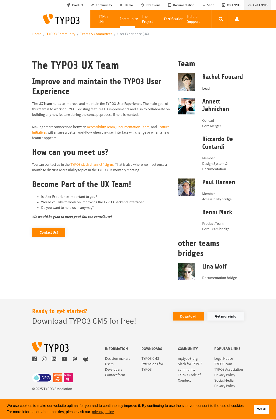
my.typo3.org (188, 358)
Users (109, 364)
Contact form (115, 374)
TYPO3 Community (60, 33)
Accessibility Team (101, 126)
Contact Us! (49, 232)
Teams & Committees (96, 33)
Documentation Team (132, 126)
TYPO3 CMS (150, 358)
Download (188, 316)
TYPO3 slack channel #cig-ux (92, 164)
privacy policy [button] (103, 412)
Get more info (225, 316)
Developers (113, 369)
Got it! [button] (261, 409)
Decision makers (117, 358)
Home (36, 33)
